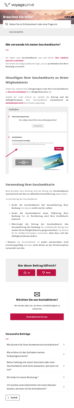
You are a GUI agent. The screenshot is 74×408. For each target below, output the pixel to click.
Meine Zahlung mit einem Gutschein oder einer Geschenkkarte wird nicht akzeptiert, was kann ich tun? (32, 366)
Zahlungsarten (16, 32)
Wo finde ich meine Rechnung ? (23, 377)
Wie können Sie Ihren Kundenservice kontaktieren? (33, 344)
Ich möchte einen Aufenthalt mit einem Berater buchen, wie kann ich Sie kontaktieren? (31, 386)
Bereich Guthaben (17, 91)
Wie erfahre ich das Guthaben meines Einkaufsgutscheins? (26, 354)
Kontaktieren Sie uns (37, 316)
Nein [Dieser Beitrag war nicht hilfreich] (48, 272)
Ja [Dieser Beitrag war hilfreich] (29, 272)
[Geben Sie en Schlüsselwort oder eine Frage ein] (37, 24)
